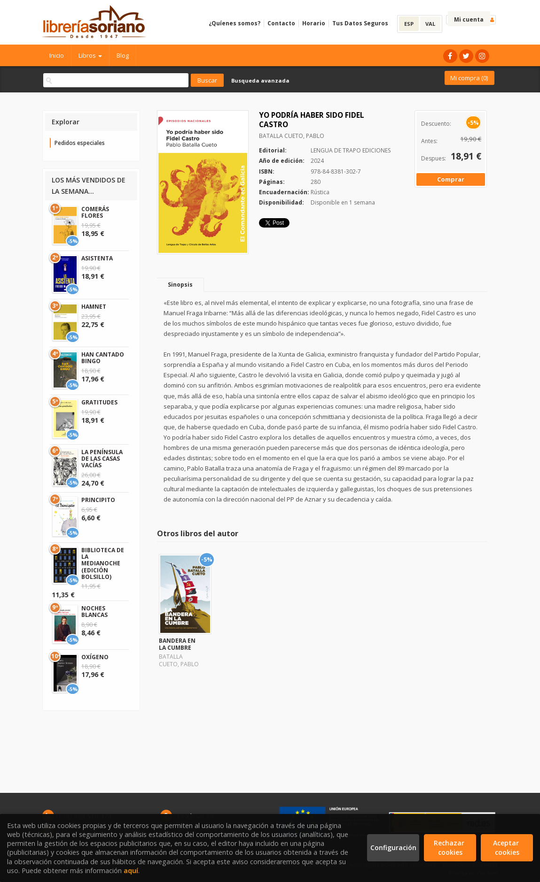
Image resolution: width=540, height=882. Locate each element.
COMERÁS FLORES (95, 212)
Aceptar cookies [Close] (507, 847)
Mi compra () (469, 78)
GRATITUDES (99, 402)
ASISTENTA (97, 258)
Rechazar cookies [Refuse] (450, 847)
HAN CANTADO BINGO (102, 357)
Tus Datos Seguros (360, 23)
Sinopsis (180, 285)
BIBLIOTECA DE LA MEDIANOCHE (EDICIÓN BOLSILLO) (102, 563)
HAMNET (93, 307)
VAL (430, 23)
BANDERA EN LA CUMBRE (177, 644)
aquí (131, 870)
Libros (90, 55)
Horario (313, 23)
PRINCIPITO (98, 500)
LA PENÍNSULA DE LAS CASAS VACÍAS (102, 459)
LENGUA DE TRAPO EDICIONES (351, 150)
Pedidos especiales (80, 143)
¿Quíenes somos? (234, 23)
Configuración (393, 847)
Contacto (281, 23)
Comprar (450, 179)
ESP (409, 23)
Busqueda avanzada (260, 80)
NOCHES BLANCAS (94, 611)
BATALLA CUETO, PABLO (291, 136)
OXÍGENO (95, 657)
